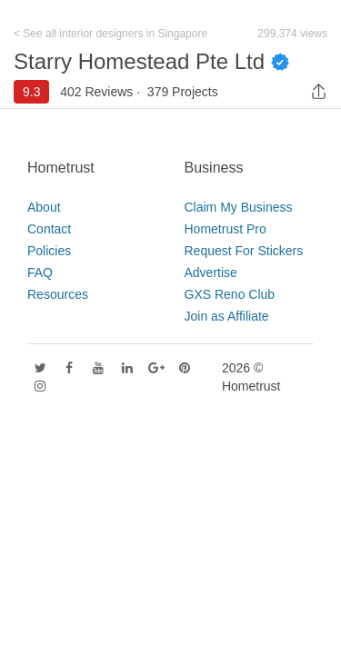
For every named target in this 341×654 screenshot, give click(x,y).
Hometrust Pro (225, 229)
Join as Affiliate (227, 316)
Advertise (211, 272)
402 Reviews (96, 91)
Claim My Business (239, 207)
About (44, 207)
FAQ (40, 272)
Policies (49, 250)
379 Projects (182, 91)
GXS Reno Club (230, 294)
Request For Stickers (244, 250)
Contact (49, 229)
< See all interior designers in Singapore (110, 33)
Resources (57, 294)
